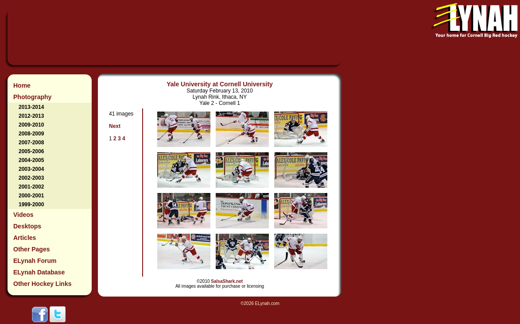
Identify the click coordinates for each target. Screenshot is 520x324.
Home (22, 85)
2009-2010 (31, 125)
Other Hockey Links (42, 283)
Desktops (27, 226)
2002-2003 (31, 178)
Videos (23, 214)
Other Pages (31, 249)
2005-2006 (31, 151)
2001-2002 (31, 187)
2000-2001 (31, 196)
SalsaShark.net (227, 281)
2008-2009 (31, 134)
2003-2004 (31, 169)
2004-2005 (31, 160)
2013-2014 (31, 107)
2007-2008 (31, 142)
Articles (24, 237)
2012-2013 (31, 116)
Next (114, 126)
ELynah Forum (35, 260)
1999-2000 (31, 204)
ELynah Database (39, 272)
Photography (32, 96)
